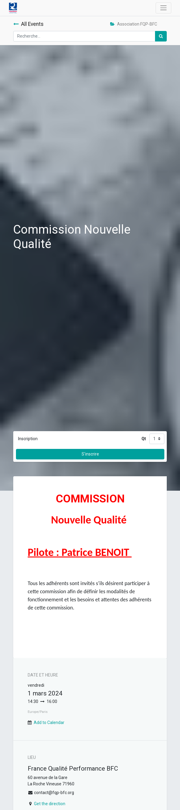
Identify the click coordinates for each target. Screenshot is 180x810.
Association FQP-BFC (133, 24)
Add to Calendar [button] (49, 722)
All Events (28, 24)
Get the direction (49, 803)
